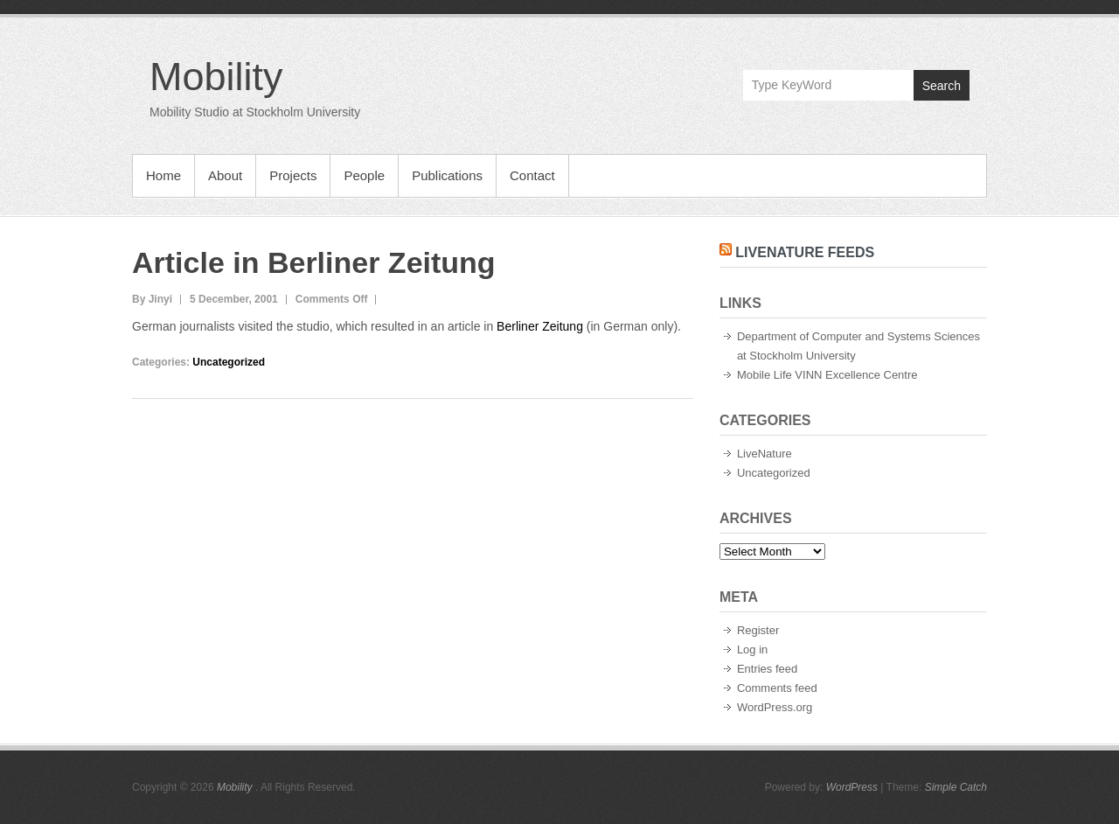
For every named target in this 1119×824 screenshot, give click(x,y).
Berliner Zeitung (540, 326)
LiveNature (764, 453)
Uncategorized (228, 362)
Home (163, 175)
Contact (532, 175)
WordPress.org (774, 707)
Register (758, 630)
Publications (447, 175)
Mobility (216, 76)
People (364, 175)
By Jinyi (152, 299)
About (225, 175)
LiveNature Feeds (804, 252)
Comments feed (777, 688)
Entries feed (767, 668)
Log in (752, 649)
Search (941, 86)
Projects (292, 175)
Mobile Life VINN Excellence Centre (827, 374)
